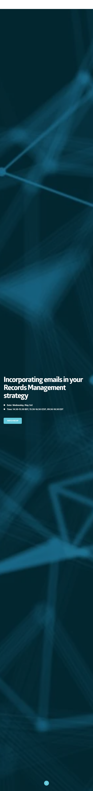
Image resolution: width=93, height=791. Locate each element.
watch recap (12, 421)
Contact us (75, 4)
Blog (86, 4)
